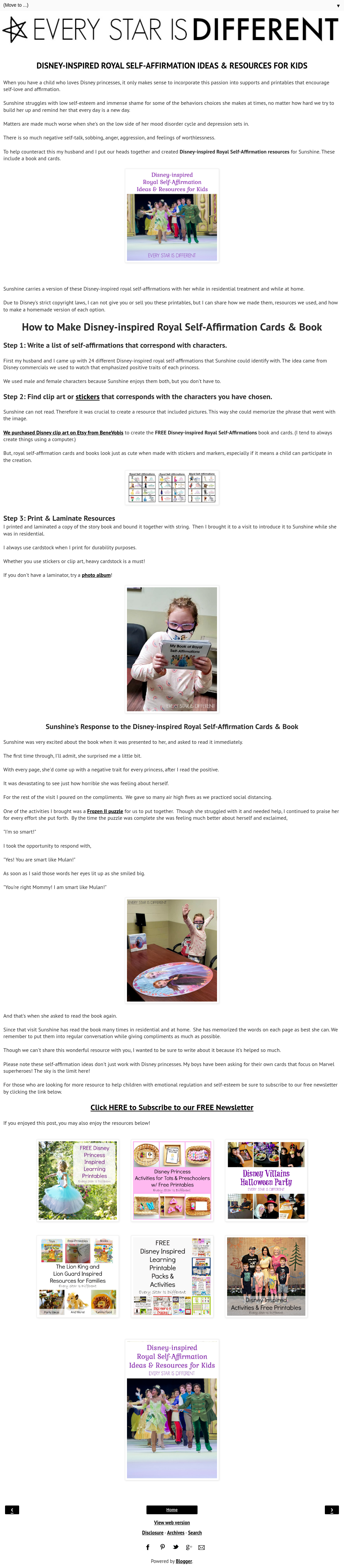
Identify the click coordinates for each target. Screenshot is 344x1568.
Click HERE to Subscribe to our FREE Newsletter (172, 1107)
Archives (175, 1532)
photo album (96, 574)
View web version (172, 1522)
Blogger (184, 1561)
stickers (87, 396)
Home (171, 1510)
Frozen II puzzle (105, 811)
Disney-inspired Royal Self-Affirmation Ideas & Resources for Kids (172, 65)
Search (195, 1532)
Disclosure (153, 1532)
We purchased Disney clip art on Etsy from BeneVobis (63, 432)
